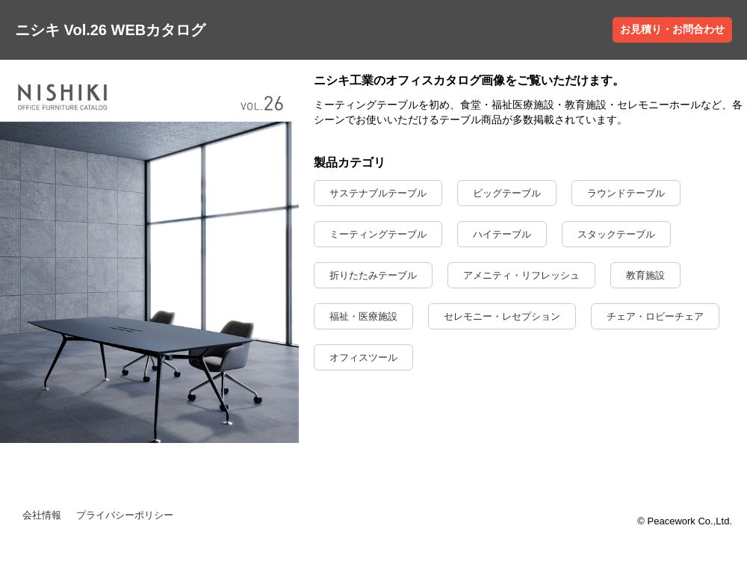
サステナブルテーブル (378, 193)
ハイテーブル (502, 234)
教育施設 (645, 275)
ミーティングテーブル (378, 234)
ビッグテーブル (507, 193)
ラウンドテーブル (626, 193)
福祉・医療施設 (363, 316)
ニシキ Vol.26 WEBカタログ (110, 30)
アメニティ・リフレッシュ (521, 275)
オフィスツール (363, 357)
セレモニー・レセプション (502, 316)
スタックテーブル (616, 234)
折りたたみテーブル (373, 275)
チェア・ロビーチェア (655, 316)
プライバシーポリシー (124, 515)
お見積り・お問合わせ (672, 29)
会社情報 (41, 515)
